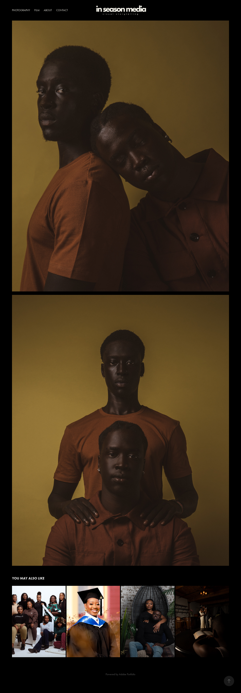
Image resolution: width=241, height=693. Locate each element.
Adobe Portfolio (127, 674)
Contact (62, 10)
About (48, 10)
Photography (21, 10)
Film (37, 10)
